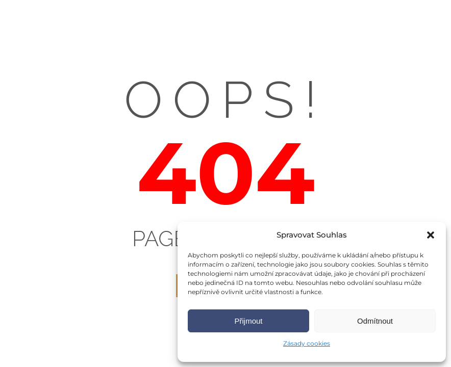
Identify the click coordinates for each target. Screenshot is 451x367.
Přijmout (248, 321)
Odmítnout (375, 321)
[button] (430, 235)
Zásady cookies (306, 343)
